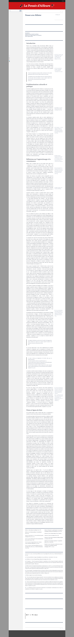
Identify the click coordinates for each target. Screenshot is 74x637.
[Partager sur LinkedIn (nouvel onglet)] (58, 14)
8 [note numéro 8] (25, 577)
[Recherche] (14, 11)
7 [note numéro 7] (25, 575)
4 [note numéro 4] (25, 561)
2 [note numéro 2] (25, 557)
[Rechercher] (20, 11)
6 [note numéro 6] (25, 570)
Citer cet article (58, 16)
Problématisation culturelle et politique (32, 34)
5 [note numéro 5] (25, 565)
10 (35, 395)
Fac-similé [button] (58, 18)
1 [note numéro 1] (25, 553)
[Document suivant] (62, 11)
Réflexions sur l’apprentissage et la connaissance (33, 35)
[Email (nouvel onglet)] (59, 14)
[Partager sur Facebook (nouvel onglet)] (55, 14)
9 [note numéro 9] (25, 581)
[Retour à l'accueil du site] (37, 5)
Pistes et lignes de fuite (29, 36)
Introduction (27, 33)
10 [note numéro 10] (25, 587)
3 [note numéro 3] (25, 559)
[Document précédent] (60, 11)
